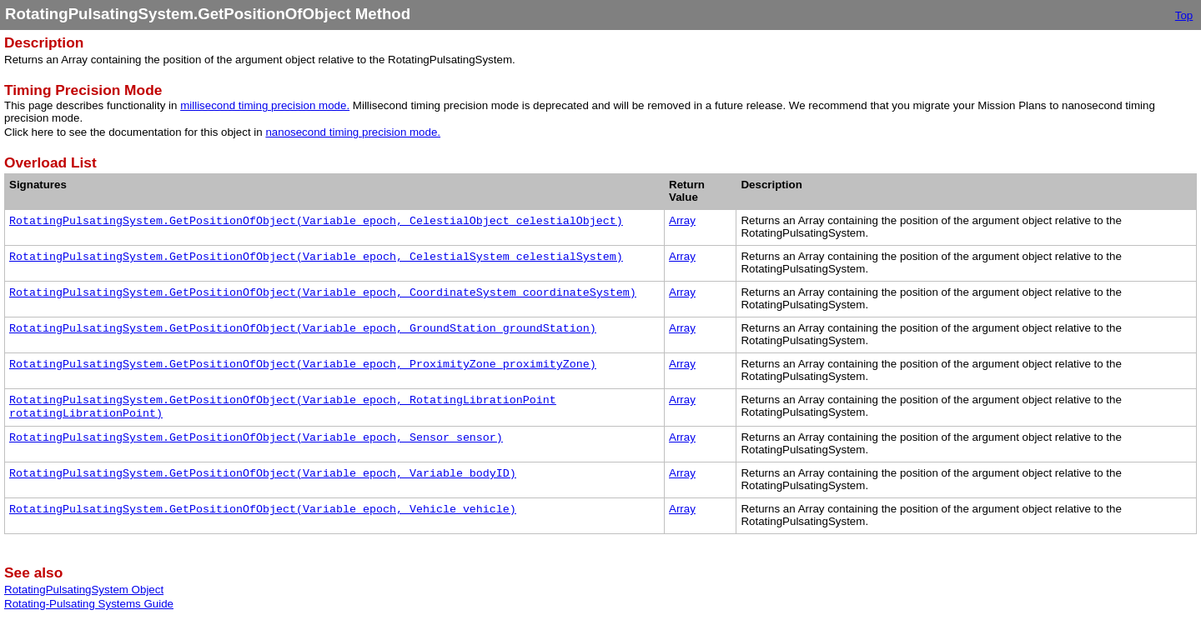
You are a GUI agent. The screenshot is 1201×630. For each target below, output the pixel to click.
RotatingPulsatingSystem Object (83, 589)
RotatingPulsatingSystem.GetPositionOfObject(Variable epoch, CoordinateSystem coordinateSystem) (322, 293)
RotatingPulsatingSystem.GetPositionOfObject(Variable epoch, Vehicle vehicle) (262, 509)
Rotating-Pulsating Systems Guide (88, 604)
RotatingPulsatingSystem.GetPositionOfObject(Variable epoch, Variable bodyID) (262, 474)
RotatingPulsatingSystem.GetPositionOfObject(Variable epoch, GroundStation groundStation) (302, 328)
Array (682, 220)
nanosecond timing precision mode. (352, 132)
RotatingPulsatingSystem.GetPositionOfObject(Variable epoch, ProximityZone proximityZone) (302, 364)
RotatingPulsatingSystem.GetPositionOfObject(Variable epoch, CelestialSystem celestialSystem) (316, 257)
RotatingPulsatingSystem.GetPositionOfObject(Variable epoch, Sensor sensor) (256, 438)
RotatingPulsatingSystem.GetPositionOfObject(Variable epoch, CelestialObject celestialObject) (316, 221)
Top (1184, 15)
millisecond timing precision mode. (264, 105)
